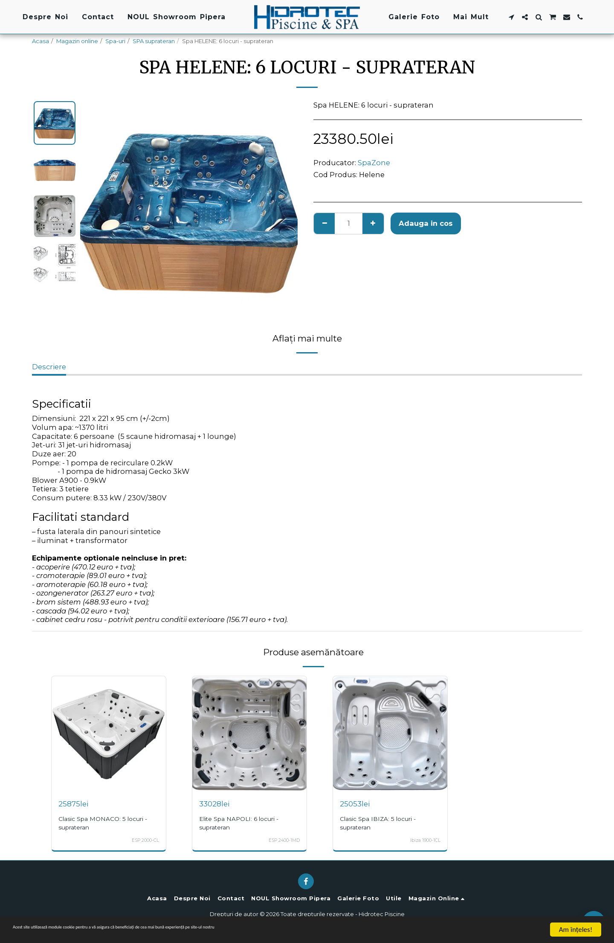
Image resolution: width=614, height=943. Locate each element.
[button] (511, 17)
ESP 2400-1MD (280, 840)
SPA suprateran (154, 41)
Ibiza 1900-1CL (422, 840)
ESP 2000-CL (141, 840)
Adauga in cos (426, 223)
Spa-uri (115, 41)
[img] (109, 733)
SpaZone (374, 162)
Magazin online (77, 41)
